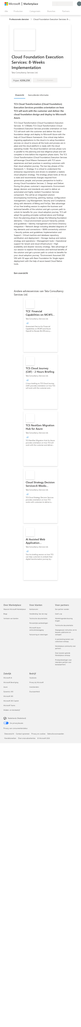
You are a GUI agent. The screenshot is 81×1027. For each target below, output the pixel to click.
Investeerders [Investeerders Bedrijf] (34, 687)
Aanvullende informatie (38, 95)
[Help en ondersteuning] (43, 3)
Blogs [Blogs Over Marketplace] (5, 614)
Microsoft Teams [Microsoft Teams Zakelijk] (9, 705)
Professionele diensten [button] (19, 19)
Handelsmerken (10, 738)
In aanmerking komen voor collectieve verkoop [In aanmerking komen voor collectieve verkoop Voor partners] (64, 640)
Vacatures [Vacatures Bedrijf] (32, 678)
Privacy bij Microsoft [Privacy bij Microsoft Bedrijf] (36, 682)
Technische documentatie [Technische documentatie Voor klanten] (38, 618)
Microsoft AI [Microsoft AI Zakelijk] (7, 678)
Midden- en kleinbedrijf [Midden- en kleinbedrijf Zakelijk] (11, 710)
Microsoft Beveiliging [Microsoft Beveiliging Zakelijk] (10, 682)
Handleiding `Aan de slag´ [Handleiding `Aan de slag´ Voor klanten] (38, 614)
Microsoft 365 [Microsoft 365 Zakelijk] (8, 696)
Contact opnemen (23, 734)
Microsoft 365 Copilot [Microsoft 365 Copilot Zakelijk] (11, 701)
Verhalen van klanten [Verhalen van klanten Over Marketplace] (10, 618)
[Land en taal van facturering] (62, 3)
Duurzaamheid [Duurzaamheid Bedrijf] (34, 691)
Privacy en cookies (38, 734)
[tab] (20, 95)
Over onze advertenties (26, 738)
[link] (40, 324)
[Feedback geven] (39, 3)
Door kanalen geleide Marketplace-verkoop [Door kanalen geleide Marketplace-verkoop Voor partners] (62, 654)
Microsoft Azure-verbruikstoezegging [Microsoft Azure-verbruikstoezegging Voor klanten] (36, 629)
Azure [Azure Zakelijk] (5, 687)
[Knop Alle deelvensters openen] (5, 11)
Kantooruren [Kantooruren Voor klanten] (33, 609)
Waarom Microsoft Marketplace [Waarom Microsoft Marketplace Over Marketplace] (14, 609)
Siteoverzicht (9, 734)
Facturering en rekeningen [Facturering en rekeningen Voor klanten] (38, 634)
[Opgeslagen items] (46, 3)
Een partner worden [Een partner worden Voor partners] (62, 609)
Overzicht (19, 95)
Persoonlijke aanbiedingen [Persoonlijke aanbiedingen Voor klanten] (38, 623)
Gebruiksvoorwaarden (55, 734)
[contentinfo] (31, 19)
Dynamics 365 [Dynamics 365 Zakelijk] (8, 691)
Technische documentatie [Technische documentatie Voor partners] (64, 625)
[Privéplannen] (50, 3)
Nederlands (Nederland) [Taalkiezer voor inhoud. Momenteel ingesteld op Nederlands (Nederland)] (17, 718)
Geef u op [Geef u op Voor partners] (58, 614)
